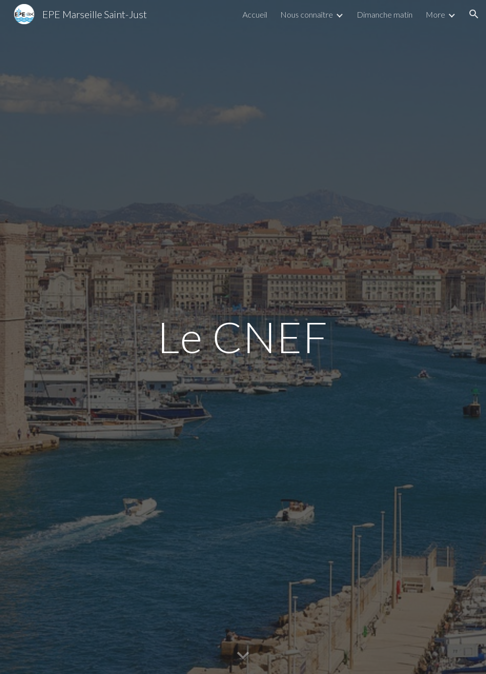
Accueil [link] (254, 14)
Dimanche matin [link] (385, 14)
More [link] (435, 14)
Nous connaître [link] (306, 14)
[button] (474, 14)
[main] (243, 336)
